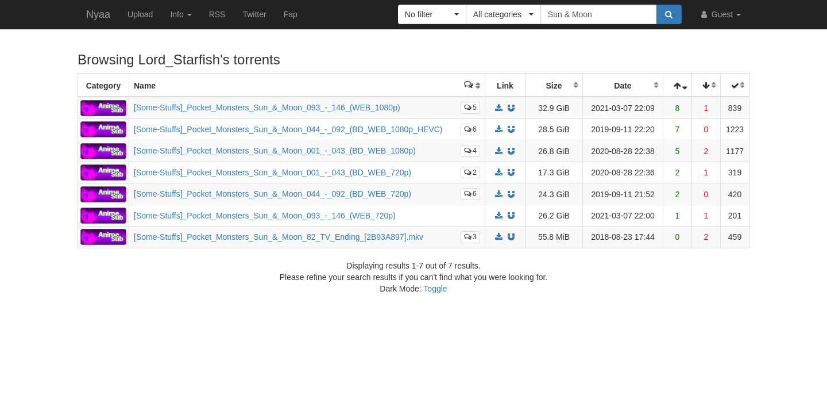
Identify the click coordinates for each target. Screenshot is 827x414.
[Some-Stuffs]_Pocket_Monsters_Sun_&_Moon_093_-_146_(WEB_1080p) (267, 107)
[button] (432, 14)
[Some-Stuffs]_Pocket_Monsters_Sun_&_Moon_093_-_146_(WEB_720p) (265, 215)
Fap (290, 14)
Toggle (435, 288)
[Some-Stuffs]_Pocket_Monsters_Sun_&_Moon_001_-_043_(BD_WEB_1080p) (275, 150)
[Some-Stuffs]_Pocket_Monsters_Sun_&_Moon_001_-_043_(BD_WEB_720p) (272, 172)
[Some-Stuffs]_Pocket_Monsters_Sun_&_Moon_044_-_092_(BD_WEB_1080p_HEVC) (288, 129)
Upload (140, 14)
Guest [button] (720, 14)
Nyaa (98, 14)
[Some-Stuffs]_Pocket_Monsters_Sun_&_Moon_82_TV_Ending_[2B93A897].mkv (278, 236)
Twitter (254, 14)
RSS (217, 14)
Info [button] (180, 14)
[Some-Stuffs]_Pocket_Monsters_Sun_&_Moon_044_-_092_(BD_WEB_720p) (272, 193)
